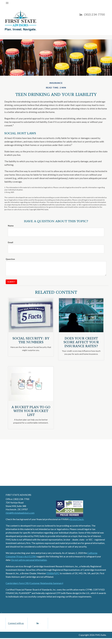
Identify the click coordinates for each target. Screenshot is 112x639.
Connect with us (16, 623)
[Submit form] (11, 281)
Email (10, 242)
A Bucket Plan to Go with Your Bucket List (31, 411)
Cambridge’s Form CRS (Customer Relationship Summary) (34, 583)
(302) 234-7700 (94, 14)
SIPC (56, 573)
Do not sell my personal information (29, 559)
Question (10, 259)
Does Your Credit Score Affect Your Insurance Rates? (81, 342)
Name (11, 225)
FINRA (50, 573)
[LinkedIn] (81, 14)
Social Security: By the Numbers (30, 340)
